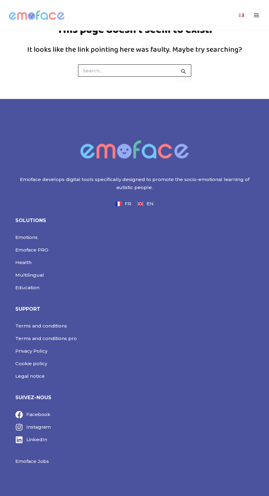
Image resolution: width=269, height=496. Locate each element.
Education (27, 287)
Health (23, 262)
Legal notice (30, 376)
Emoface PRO (31, 250)
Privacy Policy (31, 351)
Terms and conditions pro (46, 338)
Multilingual (29, 275)
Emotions (26, 237)
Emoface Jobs (32, 461)
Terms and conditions (41, 326)
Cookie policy (31, 363)
